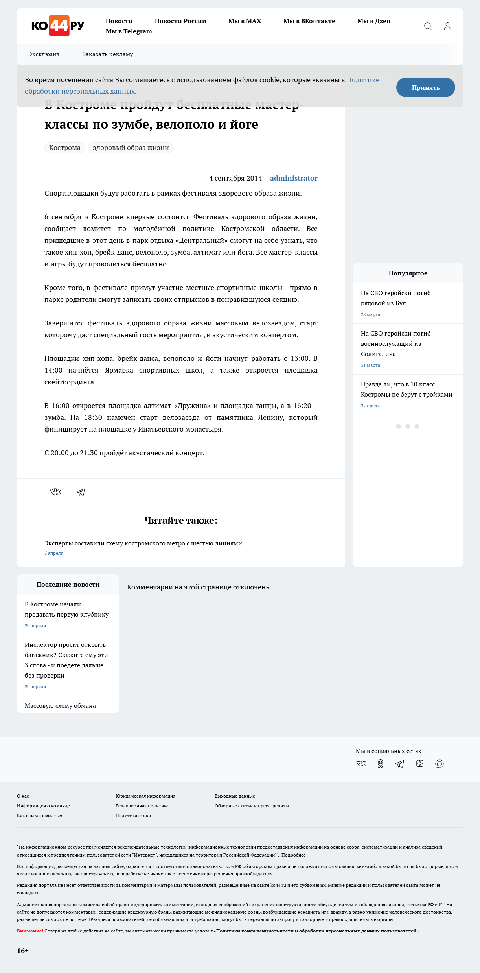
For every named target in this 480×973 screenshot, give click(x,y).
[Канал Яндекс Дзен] (420, 764)
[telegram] (83, 491)
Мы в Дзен (374, 21)
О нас (23, 796)
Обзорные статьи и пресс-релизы (252, 806)
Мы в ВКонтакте (309, 21)
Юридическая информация (145, 796)
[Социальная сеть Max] (439, 764)
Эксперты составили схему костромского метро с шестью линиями (181, 548)
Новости (119, 21)
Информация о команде (43, 806)
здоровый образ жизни (131, 147)
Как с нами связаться (40, 815)
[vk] (56, 491)
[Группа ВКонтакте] (361, 764)
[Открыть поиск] (428, 26)
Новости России (180, 21)
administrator (294, 178)
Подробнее (293, 855)
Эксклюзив (44, 54)
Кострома (65, 147)
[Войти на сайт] (447, 26)
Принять (426, 87)
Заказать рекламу (108, 54)
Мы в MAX (244, 21)
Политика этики (133, 815)
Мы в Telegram (129, 31)
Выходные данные (235, 796)
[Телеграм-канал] (400, 764)
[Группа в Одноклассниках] (380, 764)
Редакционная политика (142, 806)
